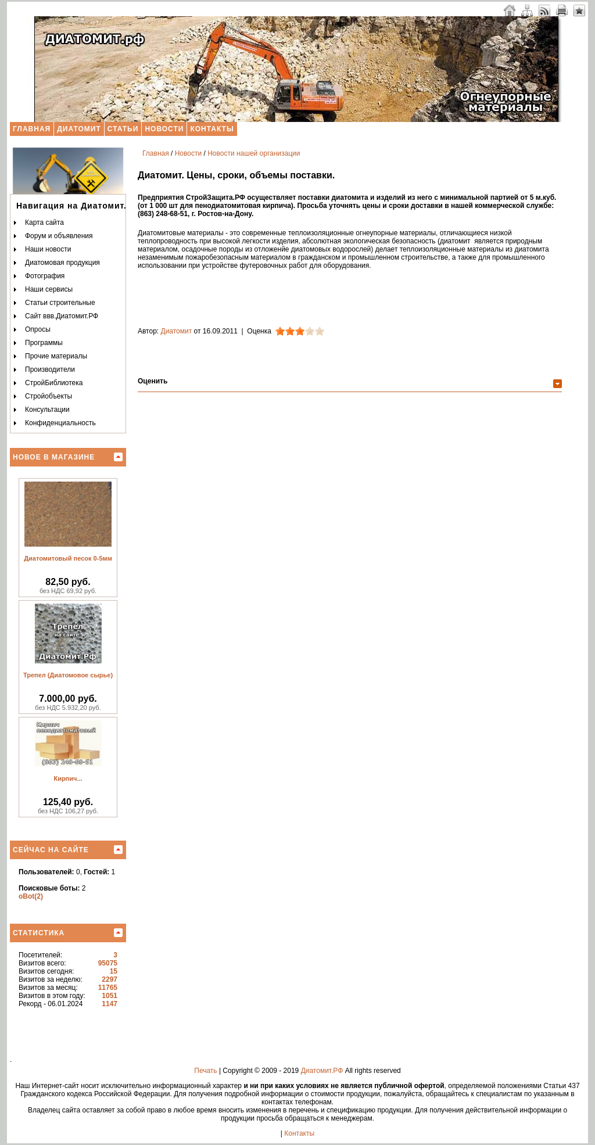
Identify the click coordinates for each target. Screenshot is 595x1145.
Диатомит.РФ (322, 1071)
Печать (205, 1071)
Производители (50, 369)
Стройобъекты (48, 396)
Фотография (44, 276)
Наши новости (48, 249)
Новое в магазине (54, 457)
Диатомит (79, 129)
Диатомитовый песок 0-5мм (68, 558)
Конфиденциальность (60, 423)
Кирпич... (67, 778)
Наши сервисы (49, 289)
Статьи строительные (60, 303)
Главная (32, 129)
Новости (164, 129)
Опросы (38, 329)
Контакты (212, 129)
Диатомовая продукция (62, 263)
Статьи (123, 129)
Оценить (152, 381)
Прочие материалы (56, 356)
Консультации (47, 409)
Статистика (38, 933)
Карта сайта (44, 222)
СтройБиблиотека (54, 383)
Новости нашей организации (253, 153)
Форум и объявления (59, 236)
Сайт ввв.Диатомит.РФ (61, 316)
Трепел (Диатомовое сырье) (68, 675)
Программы (44, 343)
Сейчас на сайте (51, 850)
